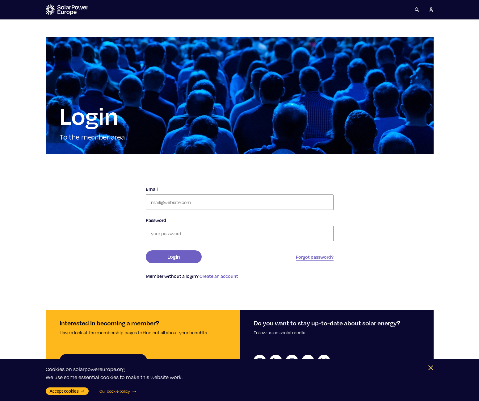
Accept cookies (67, 391)
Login (173, 256)
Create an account (219, 276)
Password (156, 220)
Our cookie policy (117, 391)
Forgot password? (315, 257)
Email (152, 189)
